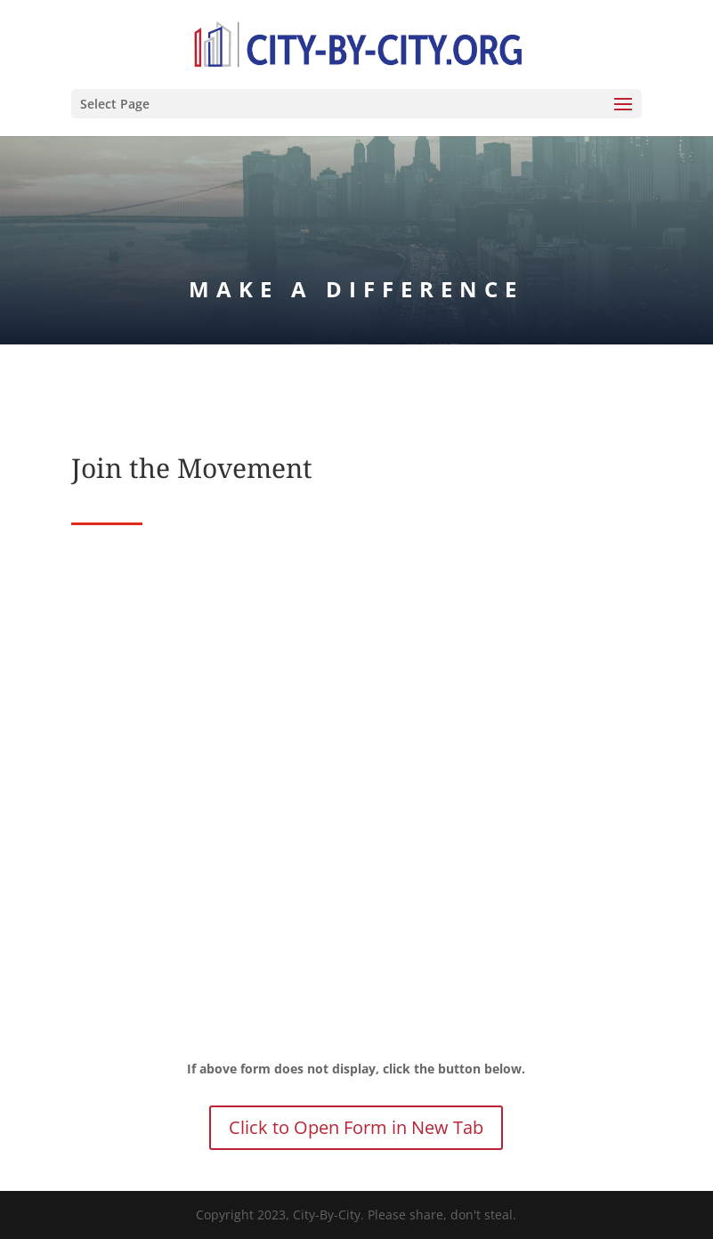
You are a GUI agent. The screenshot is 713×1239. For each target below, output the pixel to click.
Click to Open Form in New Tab (356, 1127)
